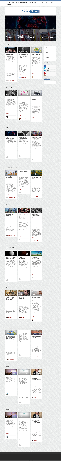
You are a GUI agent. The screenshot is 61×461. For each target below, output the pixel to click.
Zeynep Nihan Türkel (11, 197)
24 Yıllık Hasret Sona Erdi (23, 215)
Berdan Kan (35, 397)
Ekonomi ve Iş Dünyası (13, 173)
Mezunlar (27, 373)
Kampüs (40, 50)
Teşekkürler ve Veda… (11, 376)
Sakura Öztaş (36, 120)
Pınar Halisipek (23, 77)
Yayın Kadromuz (48, 50)
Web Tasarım (32, 460)
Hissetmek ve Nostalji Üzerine (11, 97)
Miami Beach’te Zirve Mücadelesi (10, 215)
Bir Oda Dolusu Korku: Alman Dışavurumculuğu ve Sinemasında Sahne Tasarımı (23, 56)
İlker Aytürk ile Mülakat (22, 331)
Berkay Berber (36, 196)
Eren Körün (10, 317)
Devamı (20, 74)
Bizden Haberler (48, 55)
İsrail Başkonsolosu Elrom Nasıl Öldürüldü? (23, 297)
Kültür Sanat (14, 50)
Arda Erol (22, 192)
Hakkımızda (47, 49)
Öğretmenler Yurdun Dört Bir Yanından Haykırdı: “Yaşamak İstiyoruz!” (36, 139)
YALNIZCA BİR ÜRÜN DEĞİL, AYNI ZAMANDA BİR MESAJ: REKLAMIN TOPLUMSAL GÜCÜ (36, 98)
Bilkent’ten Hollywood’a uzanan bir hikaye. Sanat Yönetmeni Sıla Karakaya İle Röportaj (36, 378)
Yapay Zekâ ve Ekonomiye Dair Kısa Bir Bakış (36, 177)
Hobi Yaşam (14, 94)
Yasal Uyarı (47, 57)
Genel (24, 51)
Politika (14, 51)
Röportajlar (39, 373)
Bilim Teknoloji (13, 254)
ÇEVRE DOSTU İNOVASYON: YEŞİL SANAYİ (35, 258)
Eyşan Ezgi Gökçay (24, 118)
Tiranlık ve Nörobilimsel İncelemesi (22, 258)
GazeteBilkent (23, 402)
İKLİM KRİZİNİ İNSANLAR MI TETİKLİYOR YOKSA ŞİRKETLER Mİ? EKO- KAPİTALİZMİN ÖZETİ (23, 172)
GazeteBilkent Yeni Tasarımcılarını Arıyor (23, 377)
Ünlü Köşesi (14, 373)
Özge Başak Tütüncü (11, 235)
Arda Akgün (10, 157)
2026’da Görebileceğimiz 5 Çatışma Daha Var (10, 138)
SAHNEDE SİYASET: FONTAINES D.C (9, 55)
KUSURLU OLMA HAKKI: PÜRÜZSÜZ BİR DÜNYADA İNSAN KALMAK (23, 98)
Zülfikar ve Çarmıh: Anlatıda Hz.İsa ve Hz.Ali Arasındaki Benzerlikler (10, 298)
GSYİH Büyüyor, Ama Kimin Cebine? (10, 177)
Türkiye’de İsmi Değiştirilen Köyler (36, 297)
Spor (14, 211)
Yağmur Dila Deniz (11, 80)
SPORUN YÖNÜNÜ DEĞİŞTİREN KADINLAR (36, 215)
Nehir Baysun (36, 240)
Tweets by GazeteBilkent (49, 82)
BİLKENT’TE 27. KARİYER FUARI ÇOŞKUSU (36, 337)
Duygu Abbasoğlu (11, 359)
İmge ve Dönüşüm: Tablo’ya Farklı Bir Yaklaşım (23, 138)
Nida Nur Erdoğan (11, 116)
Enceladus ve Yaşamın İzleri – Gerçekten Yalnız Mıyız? (10, 258)
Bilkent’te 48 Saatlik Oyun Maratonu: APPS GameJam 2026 (36, 55)
